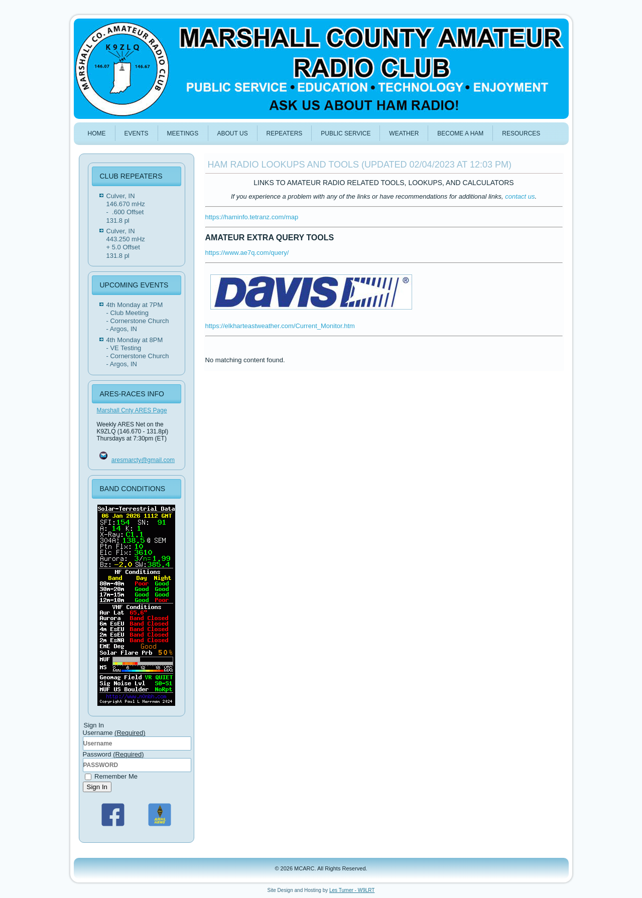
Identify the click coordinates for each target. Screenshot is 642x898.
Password (113, 754)
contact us (520, 196)
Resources (521, 133)
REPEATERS (285, 133)
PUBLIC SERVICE (345, 133)
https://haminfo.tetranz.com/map (252, 217)
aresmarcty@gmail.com (143, 460)
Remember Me (111, 776)
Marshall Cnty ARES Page (132, 410)
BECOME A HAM (460, 133)
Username (114, 732)
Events (136, 133)
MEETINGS (183, 133)
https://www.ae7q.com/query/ (247, 252)
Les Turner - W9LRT (351, 890)
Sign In (97, 787)
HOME (97, 133)
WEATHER (404, 133)
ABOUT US (232, 133)
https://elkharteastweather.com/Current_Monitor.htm (280, 326)
